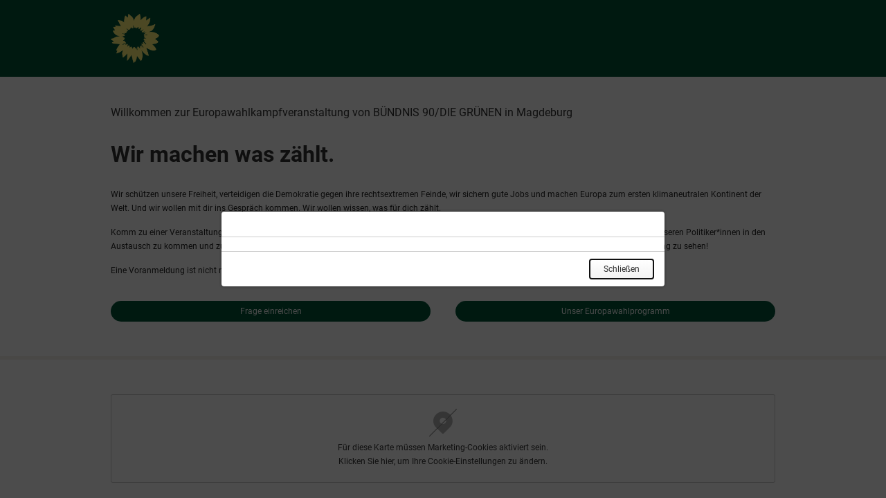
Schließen (622, 269)
